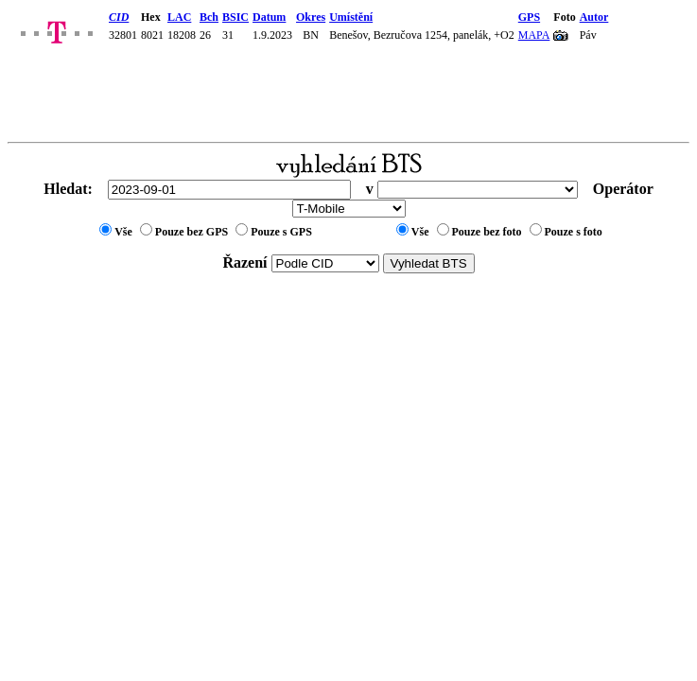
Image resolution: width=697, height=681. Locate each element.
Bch (209, 17)
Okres (310, 17)
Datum (269, 17)
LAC (179, 17)
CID (119, 17)
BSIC (235, 17)
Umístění (351, 17)
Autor (594, 17)
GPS (529, 17)
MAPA (534, 35)
